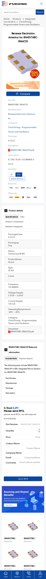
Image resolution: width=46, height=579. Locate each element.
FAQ (22, 217)
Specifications (12, 217)
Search (40, 12)
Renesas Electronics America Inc (21, 116)
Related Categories (14, 226)
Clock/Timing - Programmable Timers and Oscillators (22, 129)
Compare (23, 93)
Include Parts (11, 358)
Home (6, 18)
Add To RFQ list (17, 179)
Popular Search (26, 358)
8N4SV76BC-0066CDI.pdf (21, 150)
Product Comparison (14, 221)
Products (17, 18)
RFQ (19, 174)
